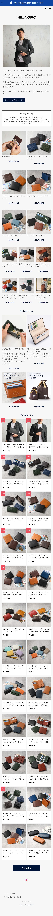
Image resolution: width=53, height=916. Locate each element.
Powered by (26, 905)
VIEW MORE (14, 161)
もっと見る (26, 868)
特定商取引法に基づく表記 (12, 897)
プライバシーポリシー (11, 893)
